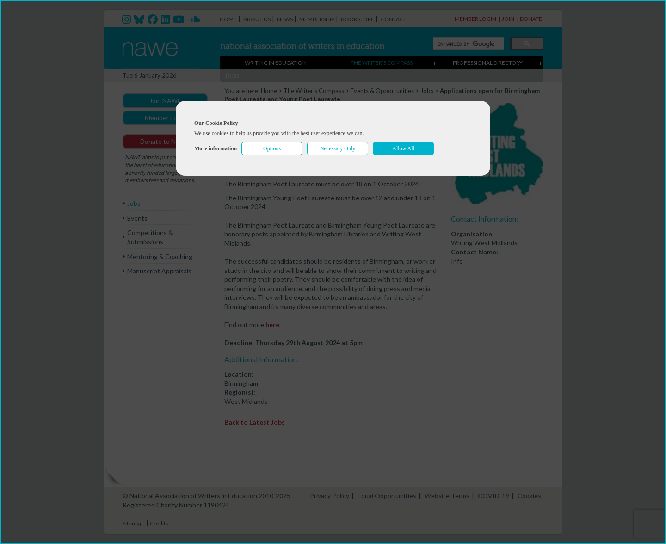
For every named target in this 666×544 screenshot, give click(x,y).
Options (272, 148)
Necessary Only (337, 148)
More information (215, 148)
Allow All (403, 148)
